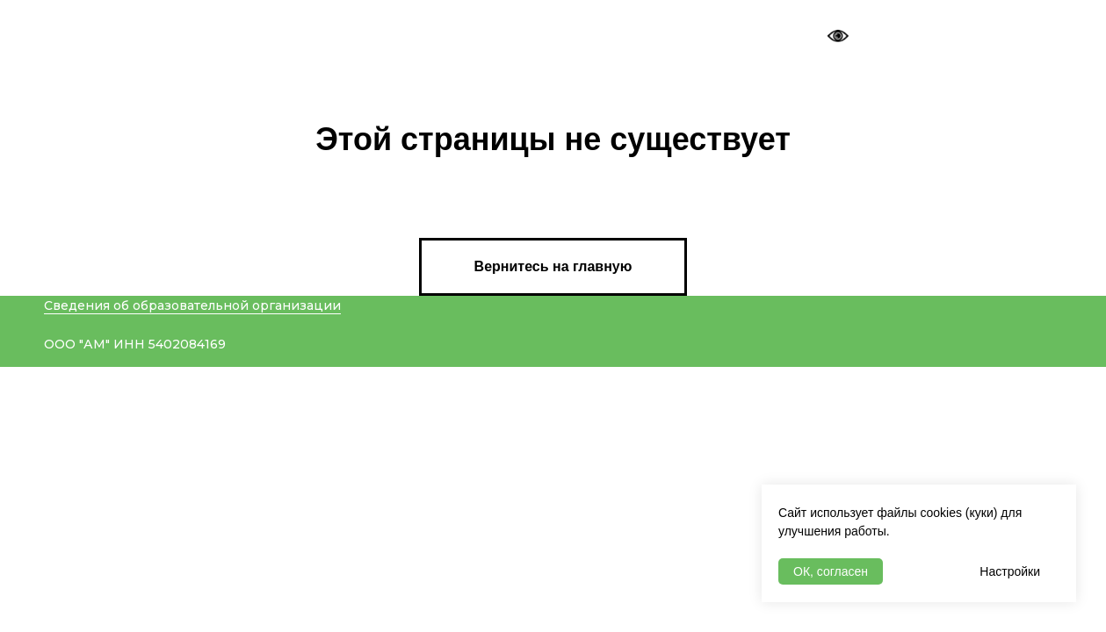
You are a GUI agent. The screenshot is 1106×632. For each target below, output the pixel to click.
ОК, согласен (830, 571)
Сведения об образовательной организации (192, 305)
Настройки (1009, 571)
